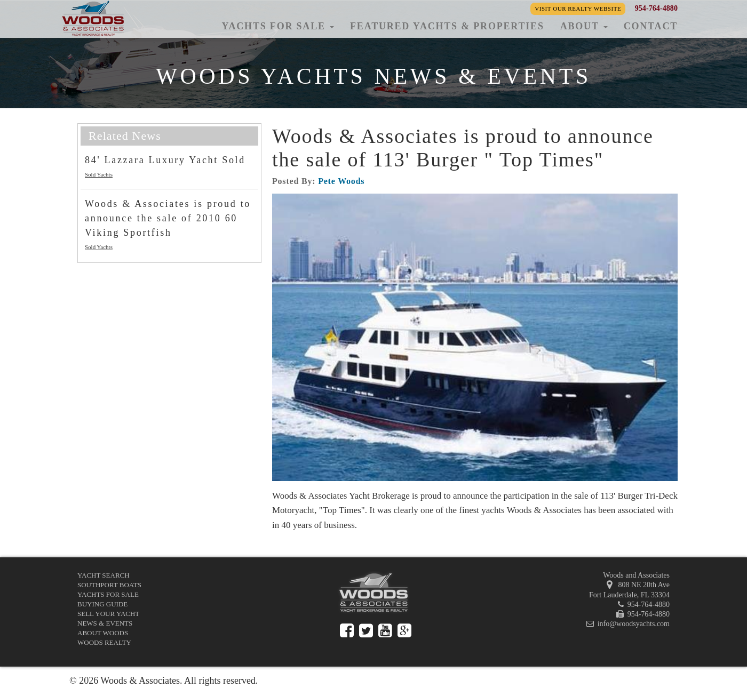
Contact (651, 26)
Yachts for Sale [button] (277, 26)
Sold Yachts (99, 174)
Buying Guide (102, 604)
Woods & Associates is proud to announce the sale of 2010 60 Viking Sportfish (168, 218)
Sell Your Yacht (108, 614)
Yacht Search (103, 575)
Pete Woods (341, 181)
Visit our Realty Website (578, 8)
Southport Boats (109, 585)
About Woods (102, 633)
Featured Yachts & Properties (447, 26)
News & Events (104, 623)
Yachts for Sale (108, 594)
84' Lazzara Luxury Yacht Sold (165, 160)
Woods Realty (104, 642)
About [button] (584, 26)
